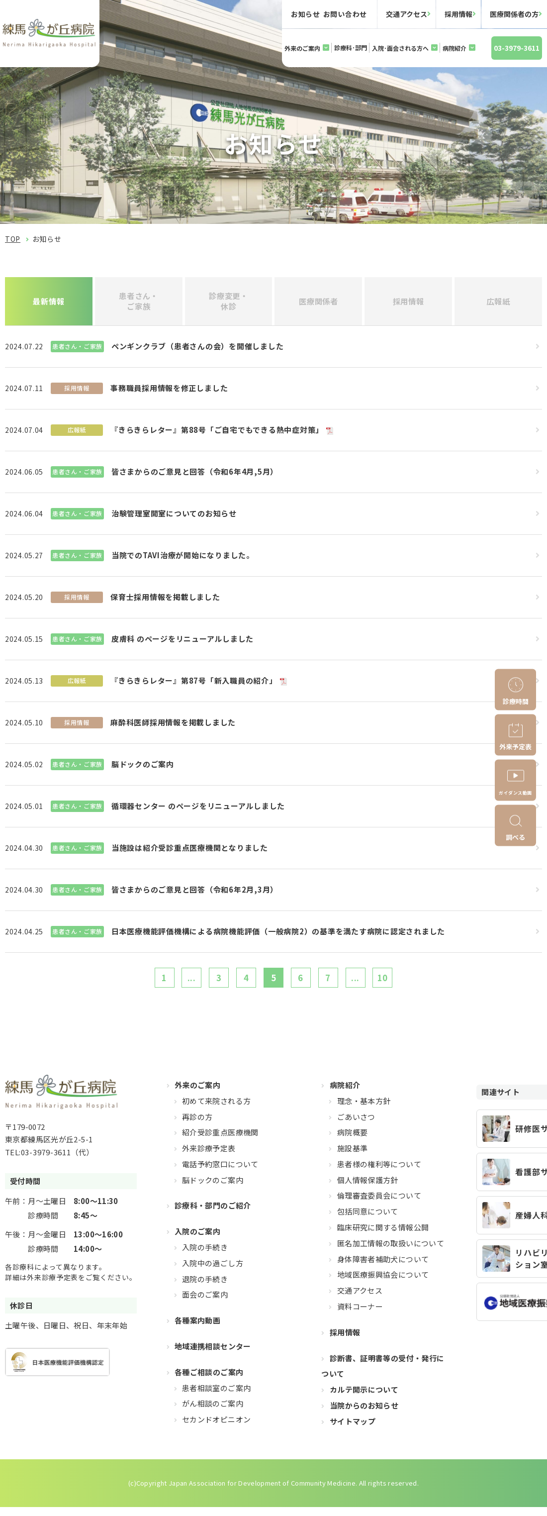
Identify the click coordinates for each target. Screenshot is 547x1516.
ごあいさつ (356, 1125)
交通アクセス (406, 14)
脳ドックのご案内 (142, 768)
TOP (12, 239)
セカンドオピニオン (216, 1428)
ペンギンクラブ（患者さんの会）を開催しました (197, 350)
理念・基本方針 (364, 1109)
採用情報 (458, 14)
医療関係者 (318, 303)
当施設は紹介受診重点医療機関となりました (189, 851)
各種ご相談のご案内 (209, 1380)
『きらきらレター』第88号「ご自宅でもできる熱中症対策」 (216, 433)
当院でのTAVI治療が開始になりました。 (182, 559)
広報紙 (498, 303)
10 (402, 983)
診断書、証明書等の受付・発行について (382, 1374)
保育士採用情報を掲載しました (165, 601)
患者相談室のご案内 (216, 1396)
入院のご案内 (197, 1240)
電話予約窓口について (220, 1172)
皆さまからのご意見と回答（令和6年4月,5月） (194, 475)
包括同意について (367, 1220)
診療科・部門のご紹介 (213, 1214)
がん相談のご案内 (212, 1412)
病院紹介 (454, 48)
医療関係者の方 (514, 14)
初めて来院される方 (216, 1109)
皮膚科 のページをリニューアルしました (182, 642)
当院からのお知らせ (364, 1414)
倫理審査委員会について (379, 1204)
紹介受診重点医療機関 (220, 1141)
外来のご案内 (302, 48)
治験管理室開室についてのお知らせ (174, 517)
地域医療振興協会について (383, 1283)
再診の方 (197, 1125)
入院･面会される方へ (400, 48)
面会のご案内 (205, 1303)
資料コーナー (360, 1315)
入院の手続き (205, 1256)
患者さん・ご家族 (138, 302)
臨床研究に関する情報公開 (383, 1236)
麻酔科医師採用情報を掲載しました (173, 726)
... (177, 983)
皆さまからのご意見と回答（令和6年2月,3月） (194, 893)
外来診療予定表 (209, 1157)
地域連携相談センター (213, 1355)
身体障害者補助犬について (383, 1267)
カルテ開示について (364, 1398)
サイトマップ (352, 1429)
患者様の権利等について (379, 1172)
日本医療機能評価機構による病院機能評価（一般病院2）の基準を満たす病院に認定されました (278, 935)
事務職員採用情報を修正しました (169, 392)
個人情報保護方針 (367, 1188)
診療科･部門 (350, 47)
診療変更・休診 (228, 302)
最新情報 (49, 303)
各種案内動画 (197, 1329)
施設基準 (352, 1157)
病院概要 (352, 1141)
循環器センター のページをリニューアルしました (198, 810)
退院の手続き (205, 1287)
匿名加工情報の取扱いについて (390, 1251)
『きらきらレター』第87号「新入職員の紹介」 (193, 684)
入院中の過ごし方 (212, 1271)
